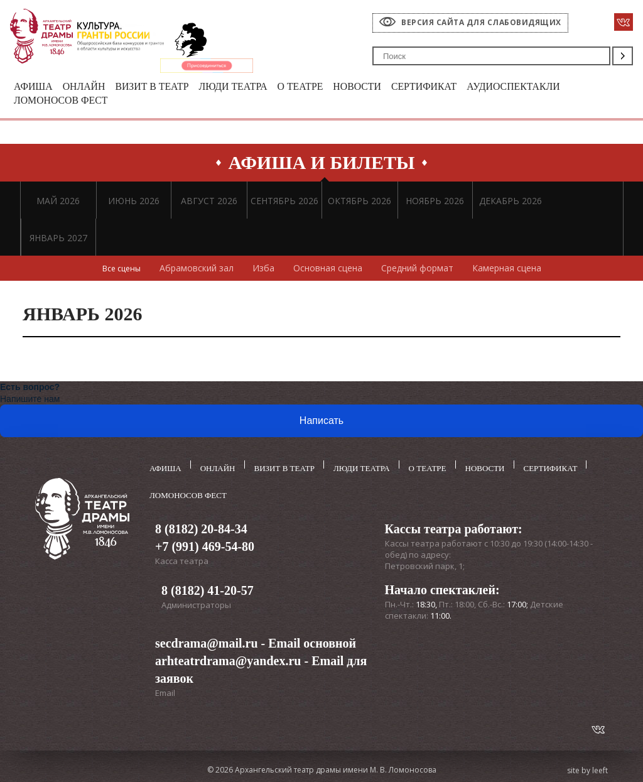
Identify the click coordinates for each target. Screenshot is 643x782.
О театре (318, 87)
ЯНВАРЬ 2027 (58, 240)
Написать (321, 423)
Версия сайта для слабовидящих (481, 22)
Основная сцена (330, 270)
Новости (379, 87)
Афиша (34, 87)
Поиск (622, 55)
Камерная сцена (509, 270)
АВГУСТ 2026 (209, 203)
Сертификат (450, 87)
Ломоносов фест (64, 102)
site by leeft (587, 768)
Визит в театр (160, 87)
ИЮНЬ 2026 (133, 203)
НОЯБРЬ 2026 (435, 203)
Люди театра (247, 87)
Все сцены (121, 270)
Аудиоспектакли (546, 87)
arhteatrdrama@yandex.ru (228, 658)
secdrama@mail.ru (206, 641)
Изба (266, 270)
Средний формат (420, 270)
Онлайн (88, 87)
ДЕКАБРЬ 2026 (510, 203)
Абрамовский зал (199, 270)
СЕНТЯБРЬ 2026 (284, 203)
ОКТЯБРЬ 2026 (359, 203)
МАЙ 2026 (58, 203)
